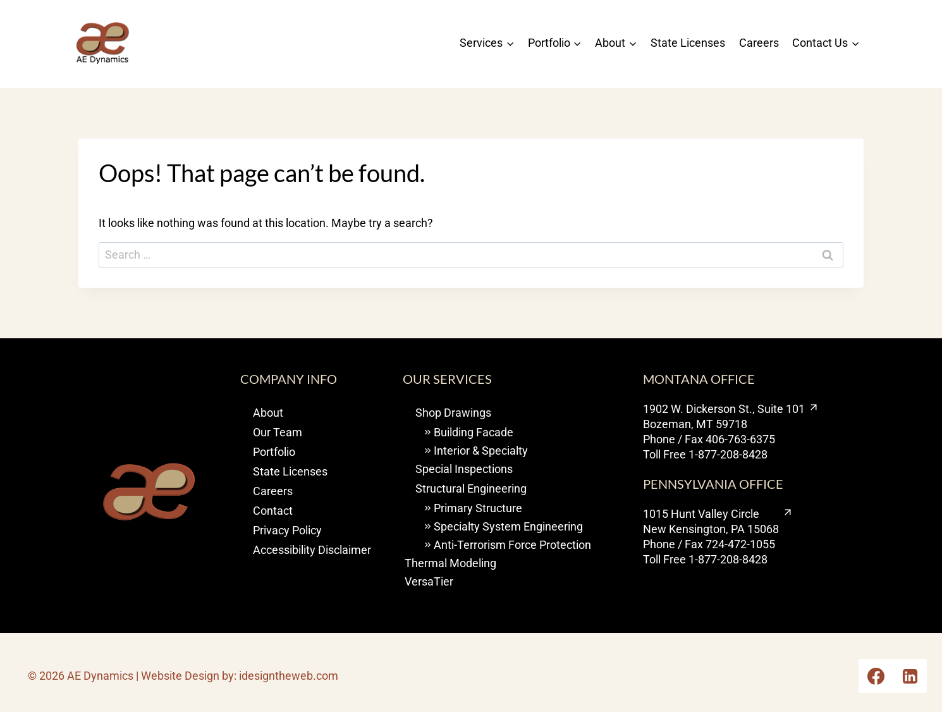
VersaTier (429, 581)
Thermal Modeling (450, 563)
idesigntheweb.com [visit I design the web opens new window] (288, 675)
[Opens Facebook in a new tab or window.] (876, 676)
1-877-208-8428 (728, 454)
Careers (759, 42)
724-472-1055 (740, 544)
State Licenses (688, 42)
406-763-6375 (740, 439)
